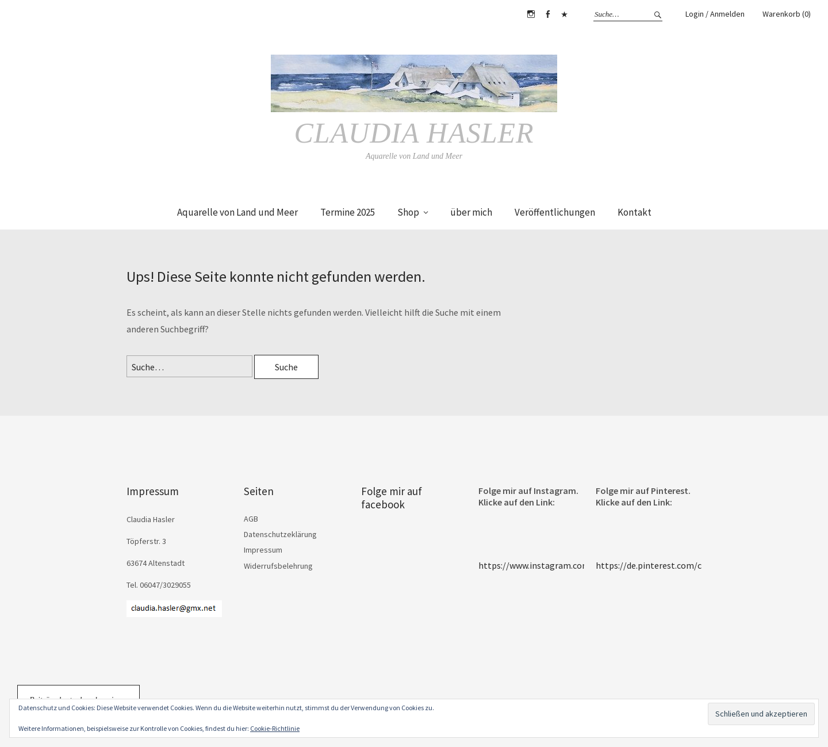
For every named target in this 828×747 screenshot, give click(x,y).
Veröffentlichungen (555, 212)
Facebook (547, 14)
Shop (408, 212)
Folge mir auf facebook (391, 497)
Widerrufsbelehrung (278, 566)
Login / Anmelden (715, 14)
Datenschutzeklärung (280, 534)
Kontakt (634, 212)
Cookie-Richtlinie (275, 728)
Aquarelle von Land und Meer (237, 212)
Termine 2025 (347, 212)
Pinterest (564, 14)
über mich (471, 212)
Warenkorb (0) (786, 14)
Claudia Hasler (414, 133)
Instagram (530, 14)
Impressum (263, 550)
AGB (251, 519)
